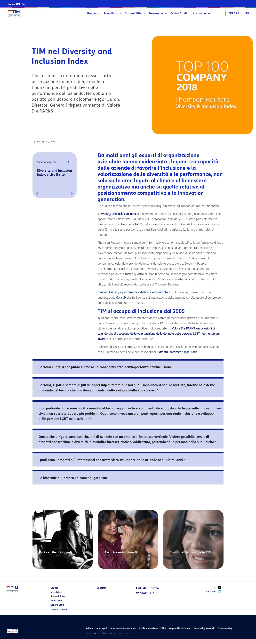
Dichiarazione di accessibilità (152, 628)
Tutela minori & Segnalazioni (123, 628)
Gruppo (92, 13)
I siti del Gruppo (147, 588)
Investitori (111, 13)
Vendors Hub (145, 593)
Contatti (101, 588)
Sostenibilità (133, 13)
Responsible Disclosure (179, 628)
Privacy (89, 628)
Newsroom (156, 13)
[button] (37, 193)
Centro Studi (178, 13)
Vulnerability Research (203, 628)
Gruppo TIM (14, 4)
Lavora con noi (202, 13)
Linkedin (215, 591)
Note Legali (101, 628)
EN (247, 13)
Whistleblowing (224, 628)
